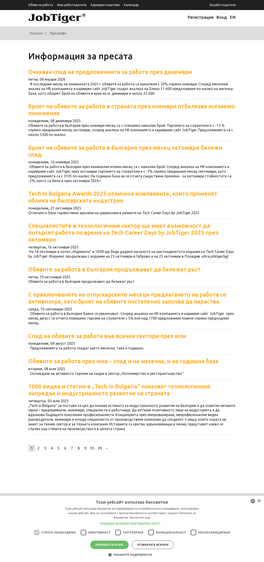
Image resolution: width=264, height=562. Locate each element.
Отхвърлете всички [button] (152, 545)
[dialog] (132, 529)
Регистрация (201, 17)
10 (92, 448)
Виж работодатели (72, 5)
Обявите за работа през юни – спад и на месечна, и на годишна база (123, 361)
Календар (131, 5)
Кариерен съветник (105, 5)
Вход (221, 17)
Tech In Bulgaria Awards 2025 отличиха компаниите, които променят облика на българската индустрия (122, 197)
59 (100, 448)
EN (233, 17)
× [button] (259, 501)
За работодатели (222, 5)
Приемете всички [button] (109, 545)
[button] (132, 524)
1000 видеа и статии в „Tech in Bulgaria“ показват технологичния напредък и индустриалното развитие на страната (119, 389)
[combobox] (253, 501)
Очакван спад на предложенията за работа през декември (110, 72)
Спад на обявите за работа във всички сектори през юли (107, 336)
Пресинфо (58, 33)
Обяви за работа (40, 5)
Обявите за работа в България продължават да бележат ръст (114, 269)
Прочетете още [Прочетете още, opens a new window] (139, 517)
